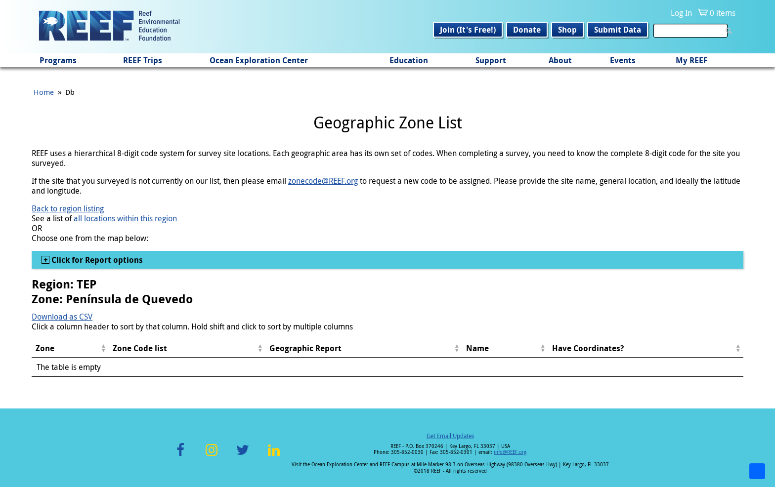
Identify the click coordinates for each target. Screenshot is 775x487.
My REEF (692, 60)
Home (44, 92)
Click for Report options (96, 259)
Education (408, 60)
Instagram (211, 455)
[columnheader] (70, 348)
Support (490, 60)
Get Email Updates (450, 436)
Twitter (243, 455)
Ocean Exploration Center (259, 60)
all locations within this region (125, 218)
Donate (527, 29)
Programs (58, 60)
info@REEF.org (510, 452)
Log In (681, 12)
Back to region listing (68, 208)
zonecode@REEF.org (323, 180)
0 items (722, 12)
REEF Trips (142, 60)
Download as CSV (62, 316)
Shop (567, 29)
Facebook (180, 455)
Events (623, 60)
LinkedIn (273, 455)
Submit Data (617, 29)
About (560, 60)
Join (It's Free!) (468, 29)
